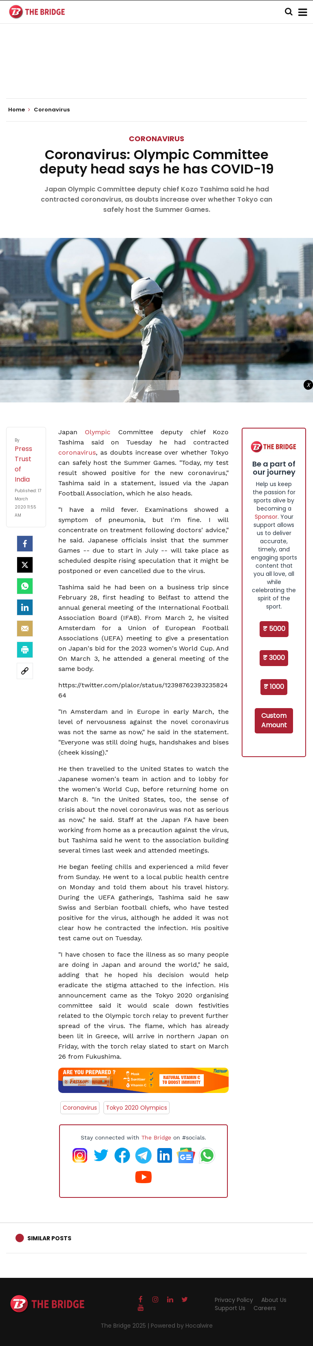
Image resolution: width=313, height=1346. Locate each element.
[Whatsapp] (25, 586)
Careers (264, 1308)
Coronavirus (156, 138)
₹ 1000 (274, 686)
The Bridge (156, 1137)
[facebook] (25, 543)
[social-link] (25, 671)
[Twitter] (25, 565)
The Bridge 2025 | (126, 1326)
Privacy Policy (234, 1300)
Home (19, 109)
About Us (274, 1300)
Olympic (97, 432)
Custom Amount (274, 720)
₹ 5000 (274, 628)
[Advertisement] (156, 73)
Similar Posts (49, 1238)
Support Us (230, 1308)
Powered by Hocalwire (182, 1326)
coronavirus (77, 452)
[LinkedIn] (25, 607)
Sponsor (266, 517)
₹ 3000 (274, 657)
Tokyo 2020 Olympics (136, 1108)
